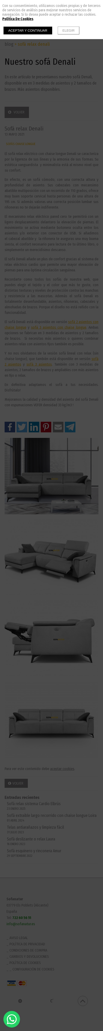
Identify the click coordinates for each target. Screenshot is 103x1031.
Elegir (69, 30)
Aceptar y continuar (27, 30)
